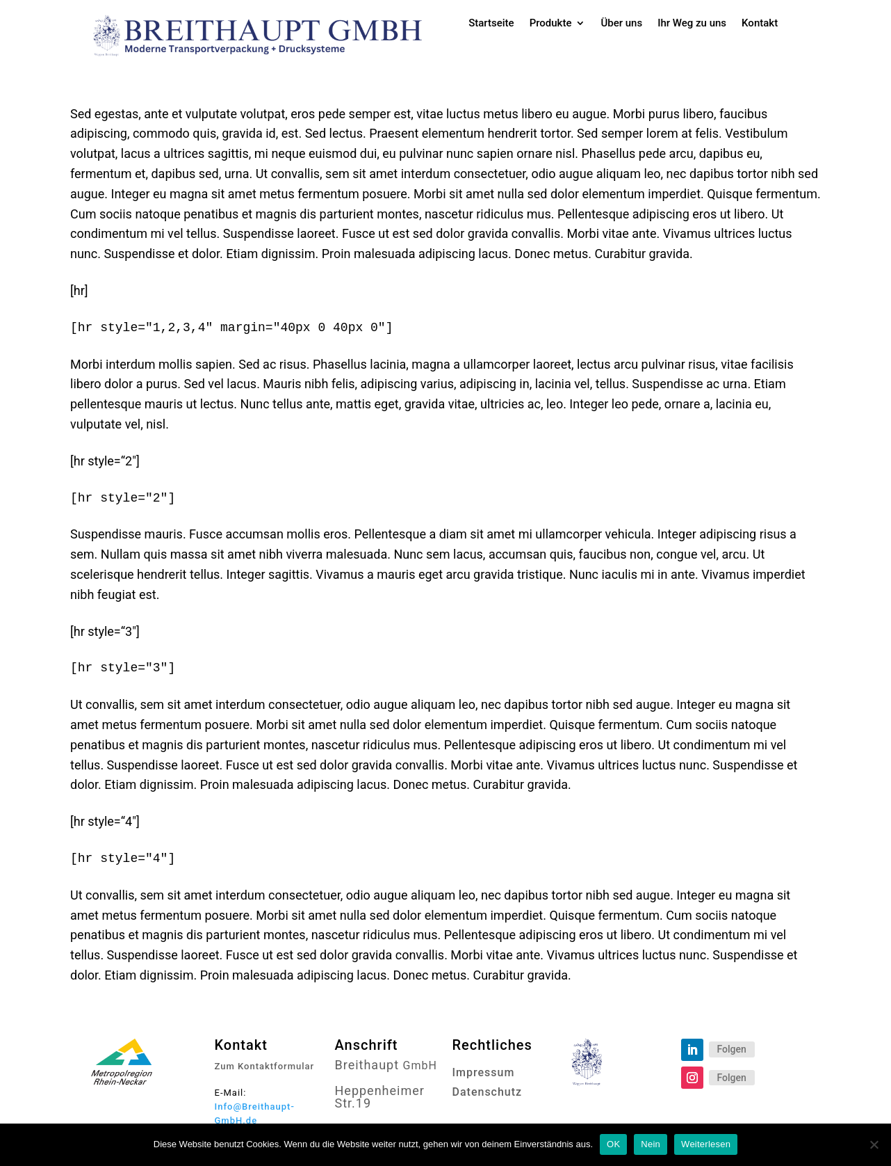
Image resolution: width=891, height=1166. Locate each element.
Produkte (551, 23)
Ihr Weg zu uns (691, 23)
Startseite (491, 23)
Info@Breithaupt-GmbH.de (255, 1113)
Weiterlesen (705, 1144)
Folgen (731, 1049)
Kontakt (760, 23)
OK (613, 1144)
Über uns (621, 23)
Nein (650, 1144)
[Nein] (874, 1144)
